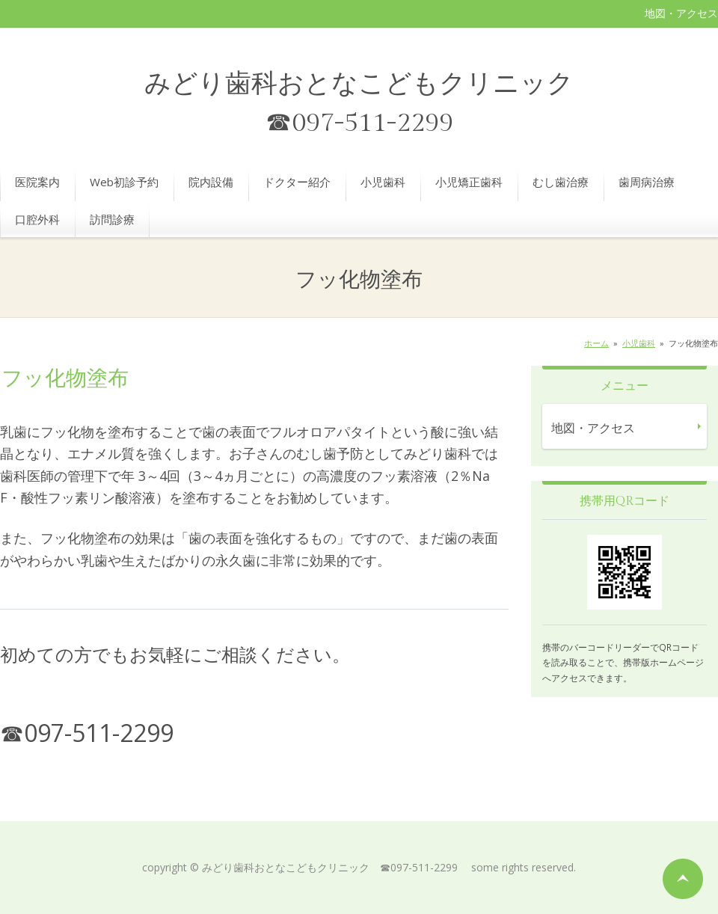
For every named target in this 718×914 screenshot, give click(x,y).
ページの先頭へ (683, 879)
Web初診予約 (124, 181)
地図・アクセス (681, 13)
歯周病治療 (647, 181)
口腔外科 (37, 219)
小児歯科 (382, 181)
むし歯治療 (561, 181)
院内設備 (210, 181)
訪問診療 (112, 219)
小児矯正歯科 (469, 181)
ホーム (596, 343)
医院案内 (37, 181)
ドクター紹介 (297, 181)
